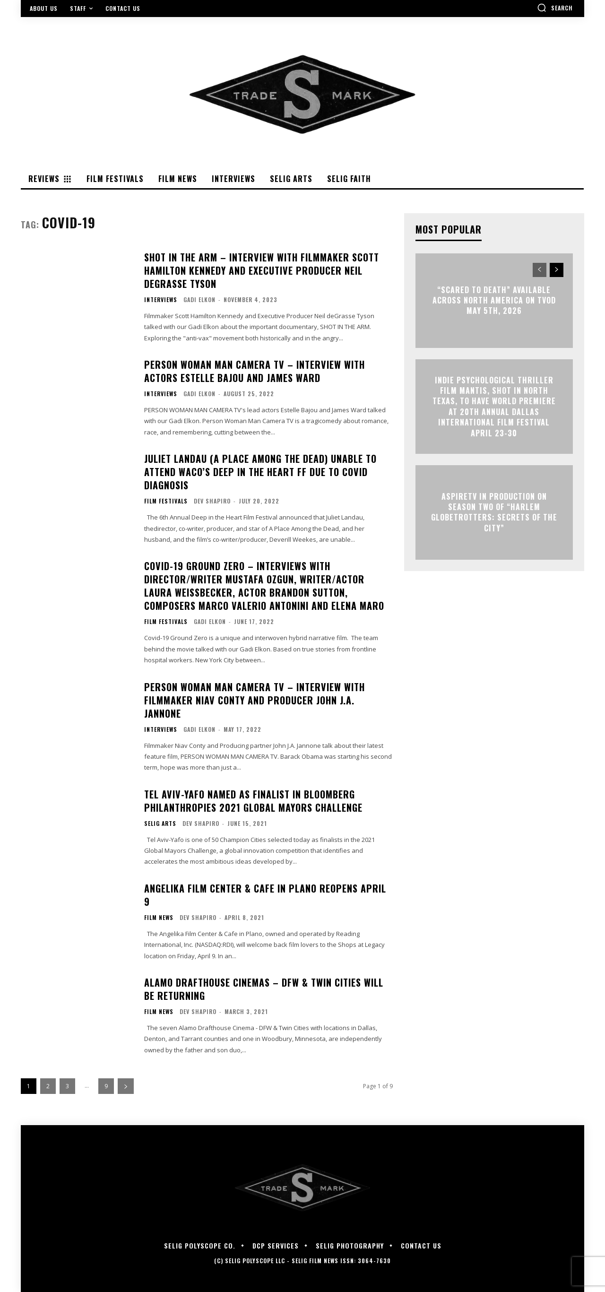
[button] (555, 7)
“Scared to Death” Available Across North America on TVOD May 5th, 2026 (494, 300)
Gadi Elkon (199, 299)
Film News (158, 917)
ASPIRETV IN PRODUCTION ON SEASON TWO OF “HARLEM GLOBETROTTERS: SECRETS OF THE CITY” (494, 512)
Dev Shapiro (212, 501)
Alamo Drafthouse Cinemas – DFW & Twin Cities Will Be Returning (263, 989)
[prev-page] (539, 270)
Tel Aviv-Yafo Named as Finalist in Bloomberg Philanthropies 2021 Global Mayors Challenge (253, 801)
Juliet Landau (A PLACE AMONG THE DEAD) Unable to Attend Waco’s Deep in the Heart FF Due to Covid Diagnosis (260, 471)
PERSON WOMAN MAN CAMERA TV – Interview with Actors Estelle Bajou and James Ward (254, 371)
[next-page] (126, 1086)
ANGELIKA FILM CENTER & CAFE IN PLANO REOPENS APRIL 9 (265, 895)
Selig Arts (160, 823)
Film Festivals (166, 501)
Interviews (160, 300)
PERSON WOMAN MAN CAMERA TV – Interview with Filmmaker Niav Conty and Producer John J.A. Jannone (254, 700)
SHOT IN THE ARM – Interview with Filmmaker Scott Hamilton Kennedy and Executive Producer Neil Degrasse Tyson (261, 270)
